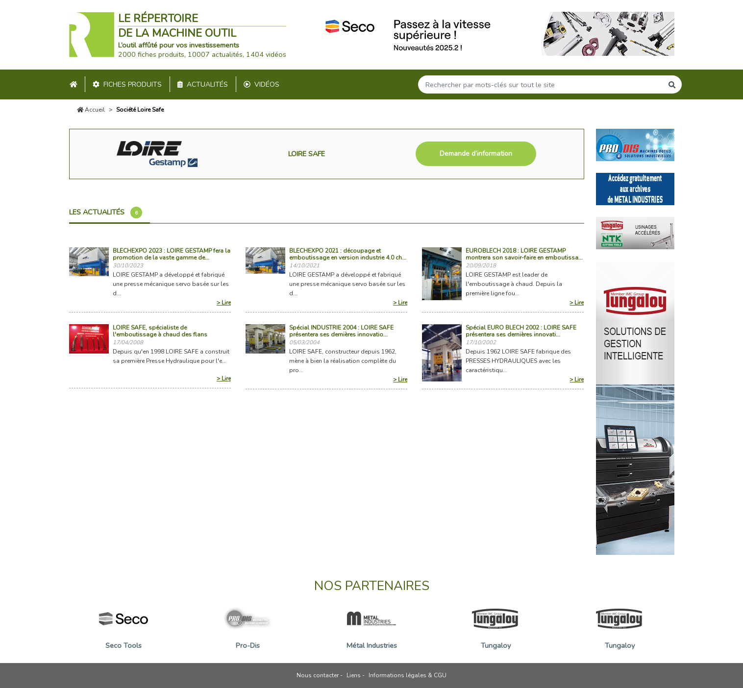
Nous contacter (318, 675)
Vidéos (261, 84)
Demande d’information (476, 153)
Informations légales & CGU (407, 675)
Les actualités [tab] (105, 212)
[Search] (540, 84)
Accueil (91, 110)
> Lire (224, 303)
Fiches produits (127, 84)
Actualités (202, 84)
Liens (354, 675)
